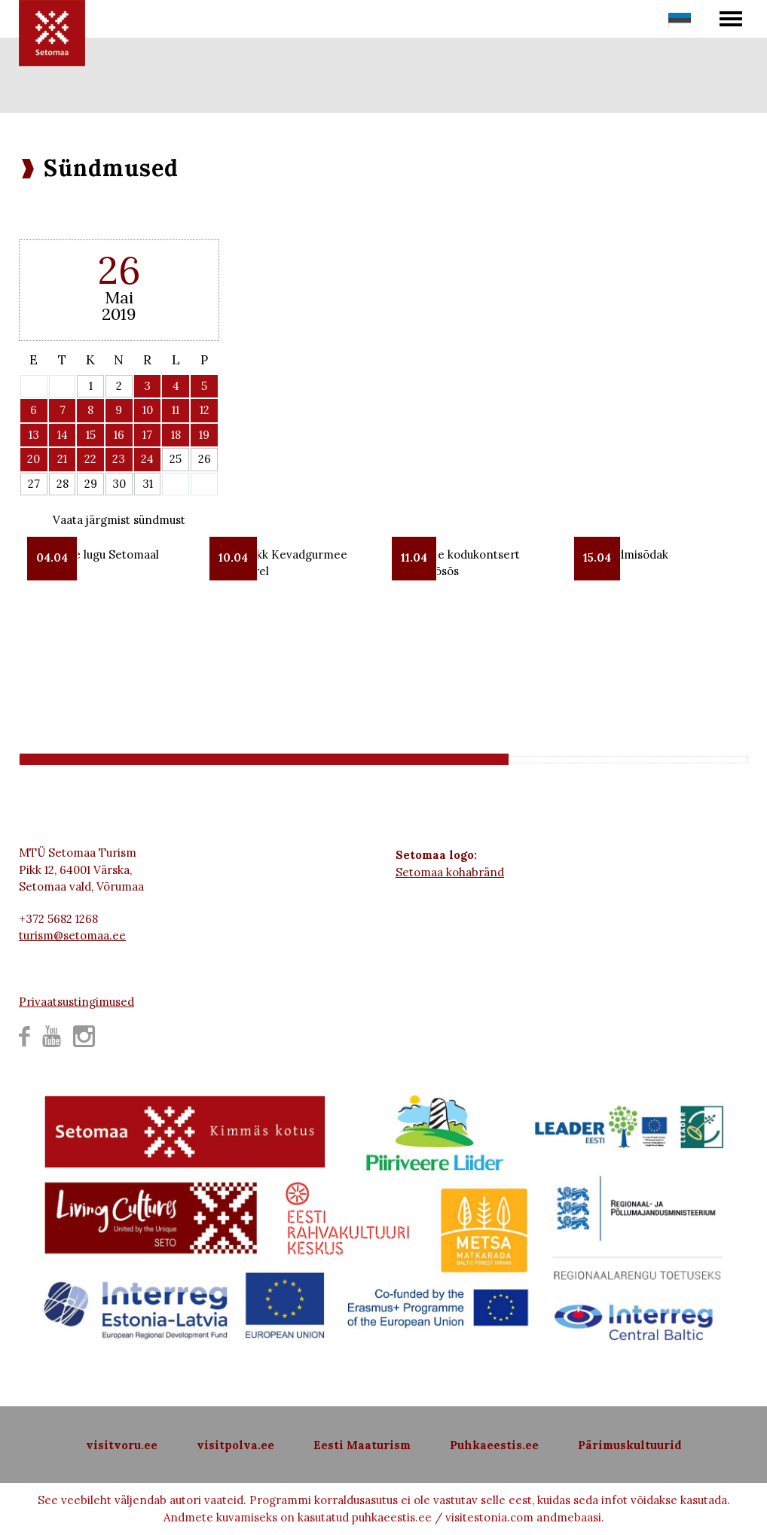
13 (34, 435)
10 (147, 410)
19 (204, 435)
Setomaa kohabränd (450, 872)
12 (204, 410)
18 (176, 435)
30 (119, 484)
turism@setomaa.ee (72, 935)
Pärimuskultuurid (630, 1445)
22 (90, 459)
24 (147, 459)
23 (118, 459)
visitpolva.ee (235, 1445)
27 (34, 484)
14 (62, 435)
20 (33, 459)
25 (176, 459)
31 (147, 484)
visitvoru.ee (121, 1445)
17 (147, 435)
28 (63, 484)
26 (204, 459)
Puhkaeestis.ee (494, 1445)
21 (62, 459)
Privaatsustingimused (76, 1001)
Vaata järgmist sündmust (119, 520)
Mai (119, 297)
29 (90, 484)
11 (175, 410)
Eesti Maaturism (362, 1445)
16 (119, 435)
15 (91, 435)
